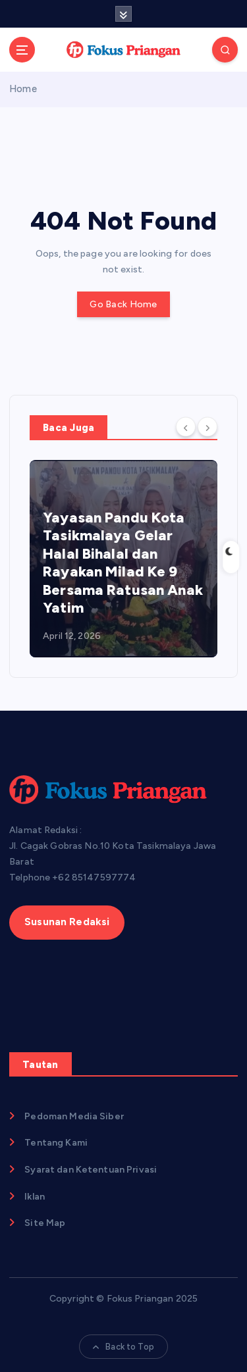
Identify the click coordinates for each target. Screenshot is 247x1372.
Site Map (44, 1223)
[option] (123, 558)
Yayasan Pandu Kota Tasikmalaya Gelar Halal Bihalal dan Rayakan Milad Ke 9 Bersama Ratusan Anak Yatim (123, 563)
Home (23, 89)
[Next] (207, 426)
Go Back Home (123, 304)
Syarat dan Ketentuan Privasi (90, 1169)
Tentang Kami (56, 1142)
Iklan (34, 1196)
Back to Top (123, 1347)
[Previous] (186, 426)
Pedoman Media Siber (74, 1116)
